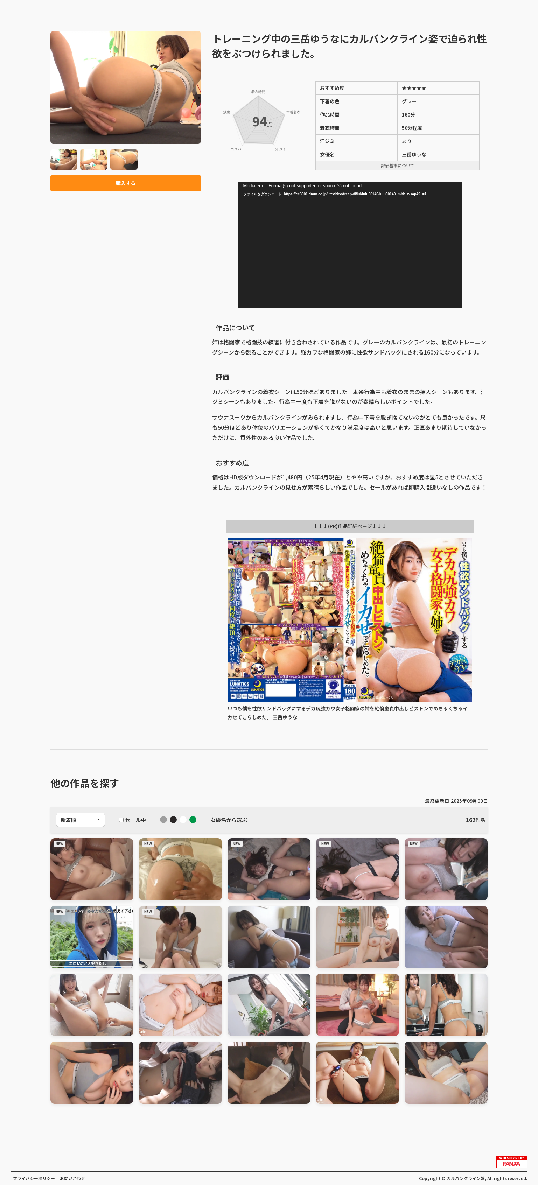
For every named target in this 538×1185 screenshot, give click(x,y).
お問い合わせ (72, 1178)
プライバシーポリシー (34, 1178)
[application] (350, 245)
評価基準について (397, 165)
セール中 (132, 819)
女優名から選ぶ (228, 819)
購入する (125, 184)
